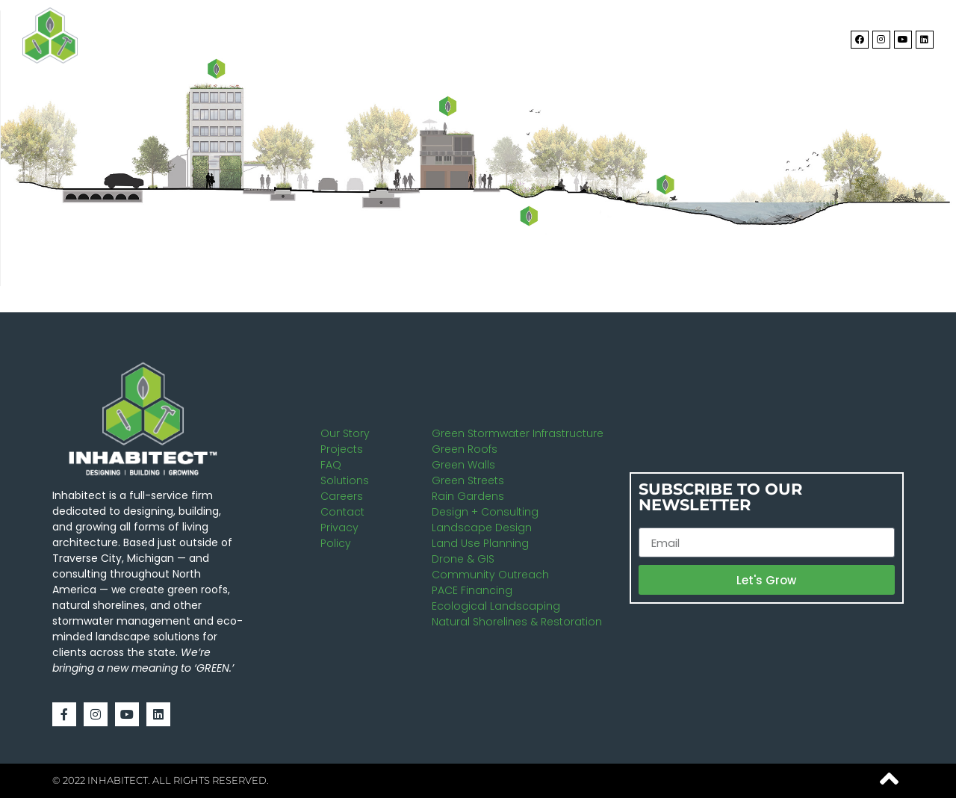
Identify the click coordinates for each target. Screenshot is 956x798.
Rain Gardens (468, 496)
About (512, 36)
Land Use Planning (480, 543)
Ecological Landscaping (496, 605)
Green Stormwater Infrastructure (517, 433)
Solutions (603, 36)
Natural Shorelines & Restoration (517, 621)
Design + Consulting (485, 511)
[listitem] (529, 215)
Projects (702, 36)
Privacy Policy (339, 535)
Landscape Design (482, 527)
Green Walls (463, 464)
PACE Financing (472, 590)
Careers (341, 496)
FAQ (330, 464)
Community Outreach (490, 574)
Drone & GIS (463, 558)
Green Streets (468, 480)
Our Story (345, 433)
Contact (789, 35)
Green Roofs (464, 449)
